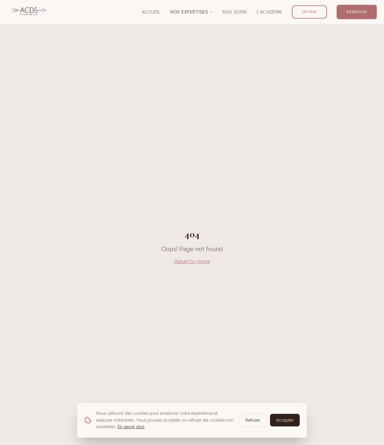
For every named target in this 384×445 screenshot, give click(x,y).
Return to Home (192, 261)
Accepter (285, 420)
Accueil (151, 12)
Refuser (252, 420)
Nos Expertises (191, 12)
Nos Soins (235, 12)
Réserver (356, 12)
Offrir (309, 12)
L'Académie (269, 12)
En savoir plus (131, 426)
